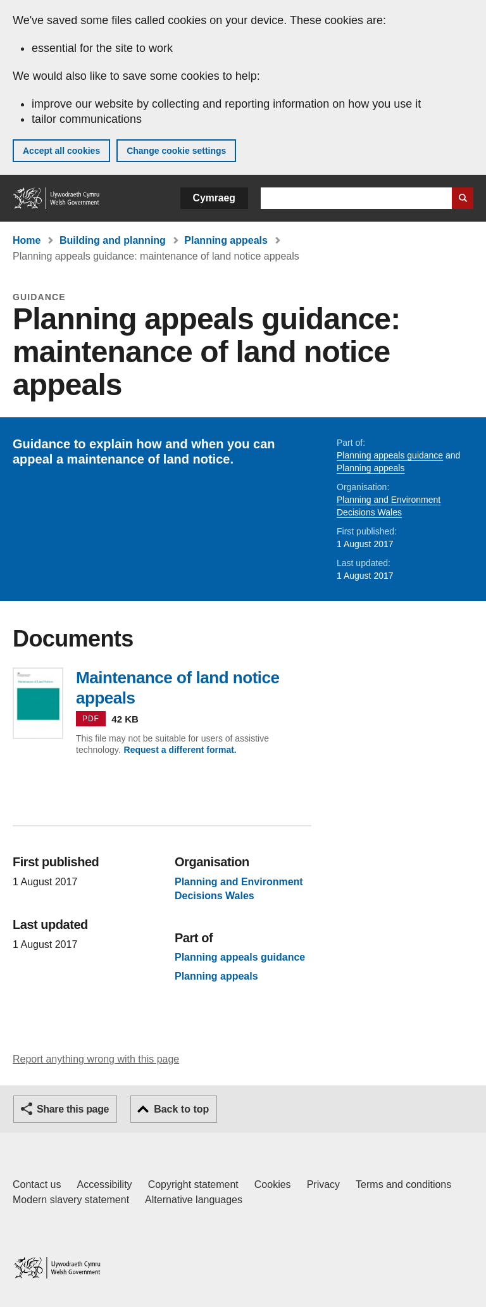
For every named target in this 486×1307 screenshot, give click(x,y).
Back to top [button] (181, 1109)
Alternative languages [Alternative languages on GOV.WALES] (193, 1199)
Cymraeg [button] (214, 198)
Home (26, 240)
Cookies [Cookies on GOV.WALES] (272, 1184)
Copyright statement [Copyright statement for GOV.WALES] (193, 1184)
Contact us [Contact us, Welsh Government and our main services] (37, 1184)
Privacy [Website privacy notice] (323, 1184)
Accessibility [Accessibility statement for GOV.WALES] (104, 1184)
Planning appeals (226, 240)
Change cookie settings (176, 151)
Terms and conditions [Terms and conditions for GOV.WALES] (403, 1184)
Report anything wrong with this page (96, 1059)
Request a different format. (180, 750)
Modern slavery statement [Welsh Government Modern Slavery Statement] (71, 1199)
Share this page (73, 1109)
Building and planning (112, 240)
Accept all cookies (61, 151)
